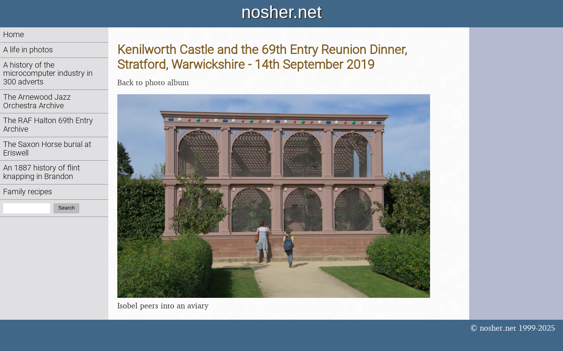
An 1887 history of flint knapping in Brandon (41, 172)
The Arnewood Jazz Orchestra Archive (37, 101)
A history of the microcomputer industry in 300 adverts (48, 74)
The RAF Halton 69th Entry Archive (48, 125)
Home (13, 34)
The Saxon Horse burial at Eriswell (47, 149)
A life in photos (28, 49)
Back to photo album (153, 82)
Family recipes (27, 191)
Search (66, 208)
